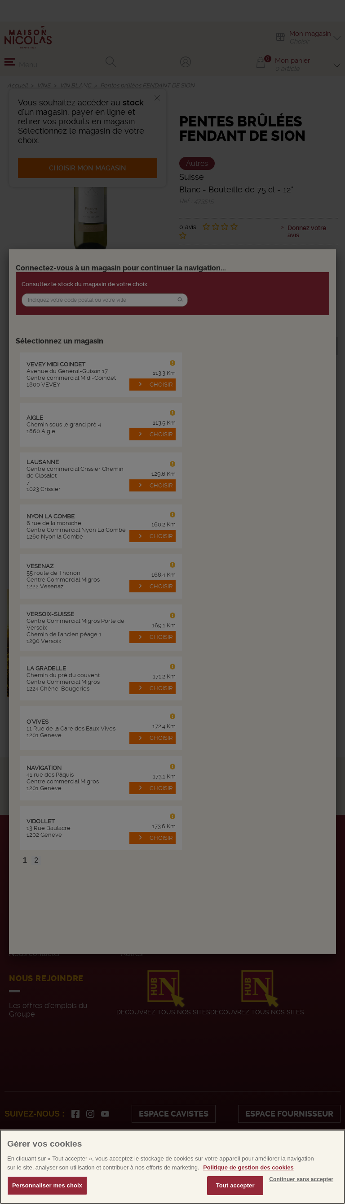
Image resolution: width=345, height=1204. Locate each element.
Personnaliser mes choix (47, 1185)
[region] (172, 1167)
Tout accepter (235, 1185)
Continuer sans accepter (301, 1179)
